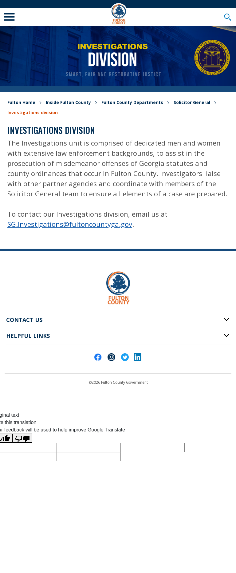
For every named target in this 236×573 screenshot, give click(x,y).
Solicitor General (192, 102)
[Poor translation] (22, 438)
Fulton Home (21, 102)
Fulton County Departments (132, 102)
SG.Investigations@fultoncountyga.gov (69, 224)
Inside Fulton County (68, 102)
